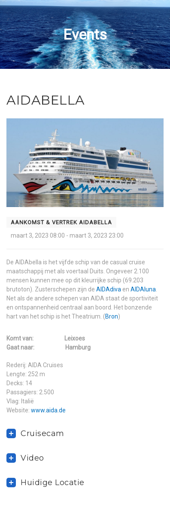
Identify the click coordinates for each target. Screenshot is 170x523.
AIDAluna (143, 289)
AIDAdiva (108, 289)
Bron (111, 316)
